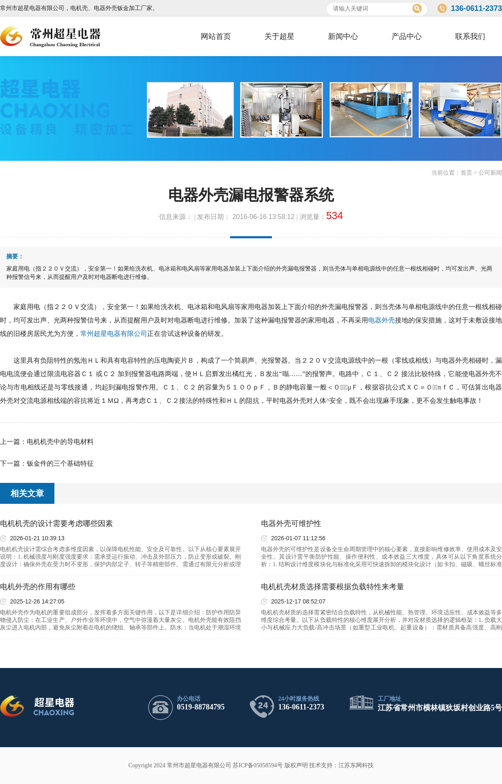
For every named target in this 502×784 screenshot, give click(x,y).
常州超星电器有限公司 (113, 333)
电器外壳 (381, 320)
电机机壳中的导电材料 (60, 441)
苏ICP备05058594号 (258, 765)
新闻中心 (343, 36)
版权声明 (296, 765)
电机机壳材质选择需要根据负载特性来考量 (332, 587)
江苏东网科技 (356, 765)
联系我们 (470, 36)
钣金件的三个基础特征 (60, 463)
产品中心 (407, 36)
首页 (466, 173)
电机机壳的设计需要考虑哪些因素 (56, 523)
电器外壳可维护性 (291, 523)
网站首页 (216, 36)
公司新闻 (490, 173)
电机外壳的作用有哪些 (37, 587)
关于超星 (279, 36)
